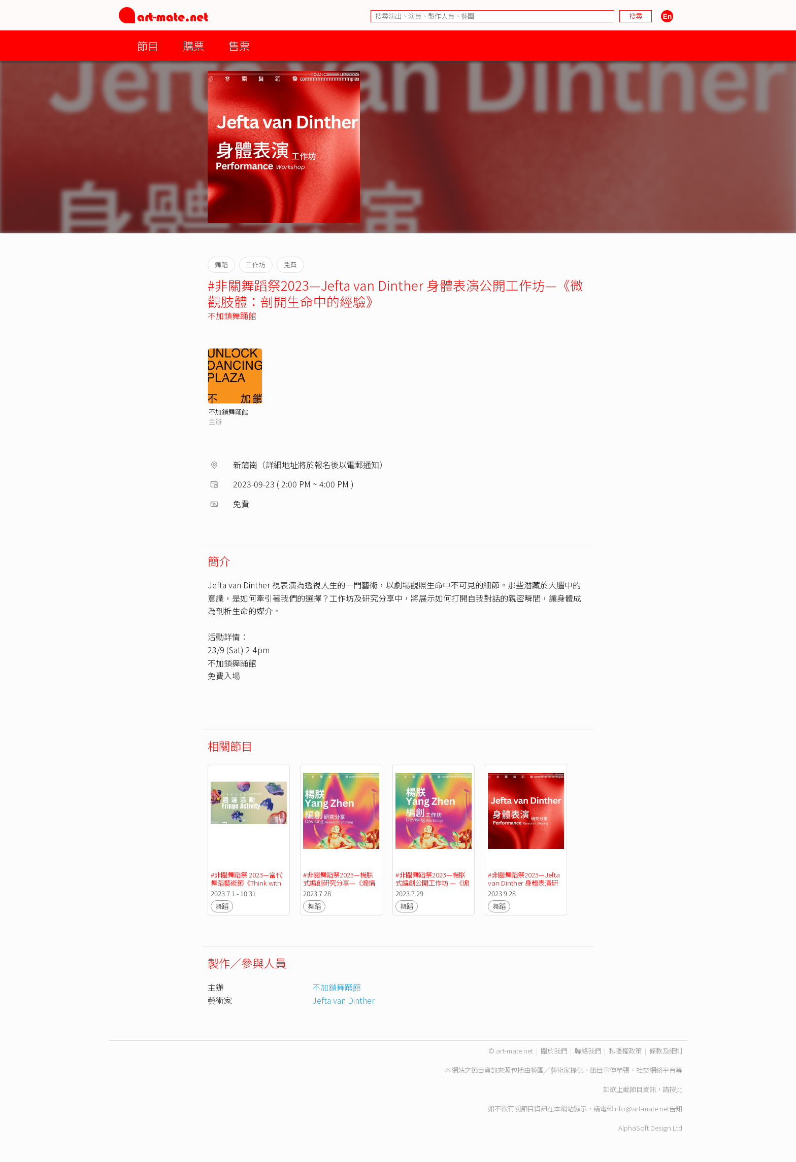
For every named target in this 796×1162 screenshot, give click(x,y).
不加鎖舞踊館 (232, 315)
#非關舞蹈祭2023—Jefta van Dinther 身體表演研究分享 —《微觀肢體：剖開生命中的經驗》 (524, 887)
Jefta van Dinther (343, 1000)
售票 (239, 45)
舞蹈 (221, 906)
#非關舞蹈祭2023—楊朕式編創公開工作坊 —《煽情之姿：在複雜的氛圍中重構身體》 (432, 887)
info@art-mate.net (641, 1108)
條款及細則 (665, 1050)
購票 (193, 45)
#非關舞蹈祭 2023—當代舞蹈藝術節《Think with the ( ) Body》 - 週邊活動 (247, 887)
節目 (147, 45)
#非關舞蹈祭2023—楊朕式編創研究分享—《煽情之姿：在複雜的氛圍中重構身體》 (339, 887)
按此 (675, 1089)
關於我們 (554, 1050)
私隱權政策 (625, 1050)
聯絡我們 (588, 1050)
